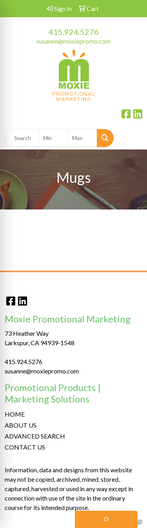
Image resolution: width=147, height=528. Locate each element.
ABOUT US (20, 425)
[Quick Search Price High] (82, 138)
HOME (15, 414)
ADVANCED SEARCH (35, 436)
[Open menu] (131, 138)
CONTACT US (25, 447)
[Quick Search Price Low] (53, 138)
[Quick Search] (21, 138)
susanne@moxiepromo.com (73, 41)
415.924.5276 (74, 31)
